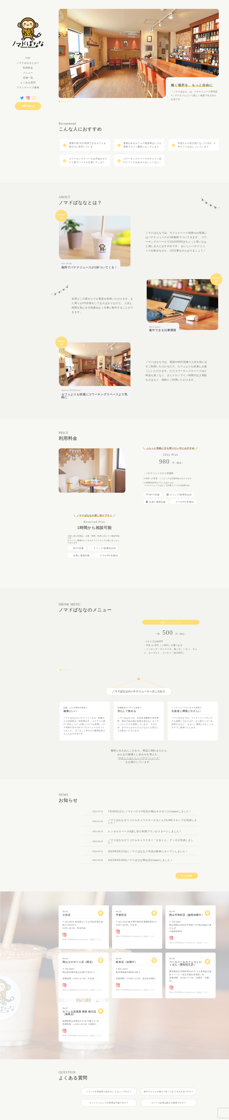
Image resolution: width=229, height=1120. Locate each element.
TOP (28, 58)
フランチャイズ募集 (28, 87)
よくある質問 (28, 82)
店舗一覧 (28, 77)
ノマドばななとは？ (28, 63)
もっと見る (186, 869)
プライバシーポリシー (36, 1119)
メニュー (28, 72)
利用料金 (28, 68)
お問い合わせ (28, 106)
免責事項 (54, 1119)
